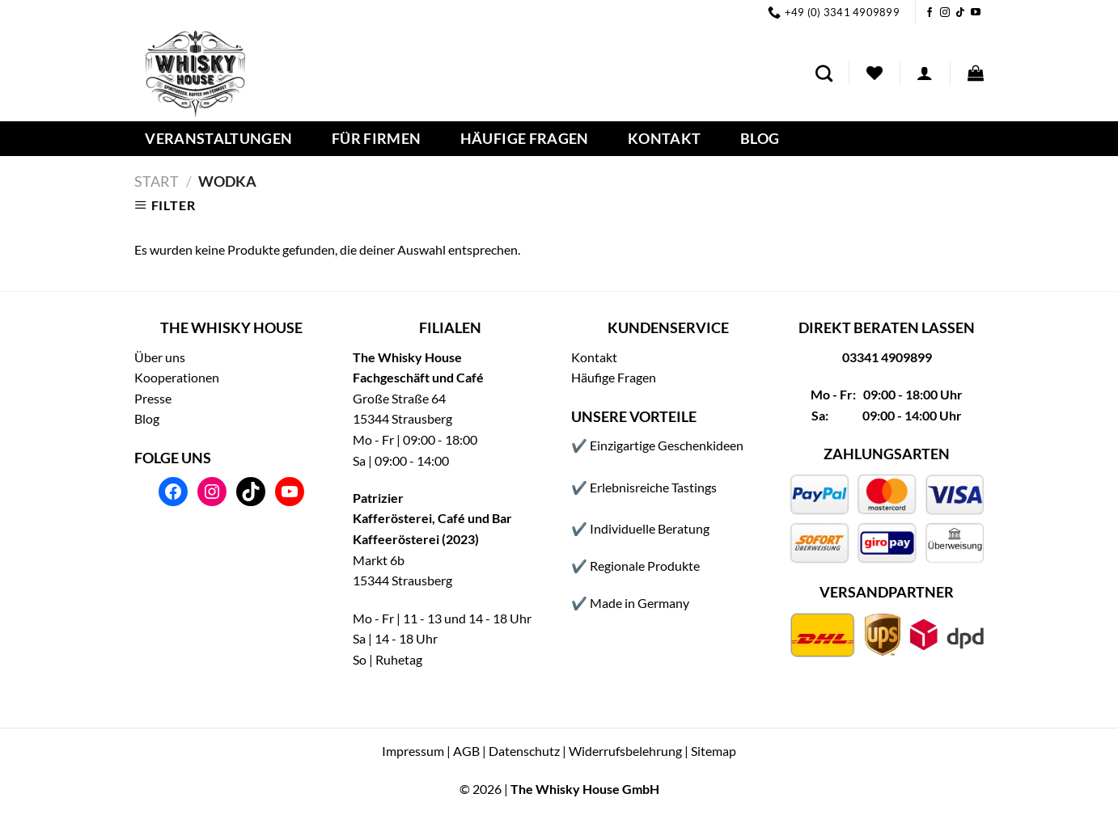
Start (156, 181)
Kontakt (664, 139)
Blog (759, 139)
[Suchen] (823, 73)
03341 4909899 (887, 357)
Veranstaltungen (218, 139)
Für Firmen (376, 139)
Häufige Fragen (524, 139)
